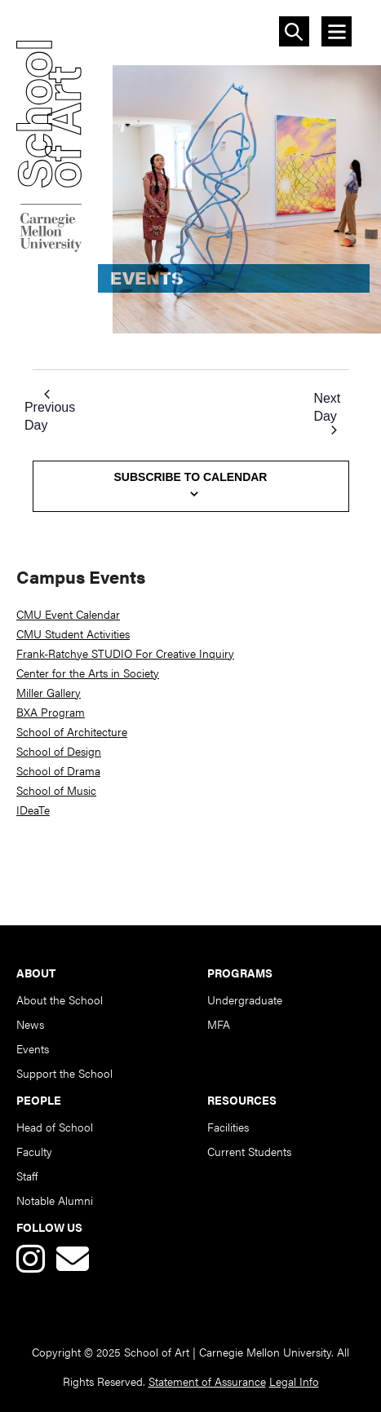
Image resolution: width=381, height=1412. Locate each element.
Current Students (249, 1151)
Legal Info (294, 1381)
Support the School (64, 1073)
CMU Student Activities (73, 633)
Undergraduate (244, 999)
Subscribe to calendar (191, 476)
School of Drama (58, 770)
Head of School (54, 1127)
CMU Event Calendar (68, 614)
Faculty (34, 1151)
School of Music (56, 790)
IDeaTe (33, 809)
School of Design (58, 751)
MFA (218, 1024)
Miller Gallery (48, 692)
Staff (27, 1175)
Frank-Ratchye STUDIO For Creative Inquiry (125, 653)
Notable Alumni (54, 1200)
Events (32, 1048)
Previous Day (50, 411)
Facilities (228, 1127)
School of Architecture (71, 731)
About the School (59, 999)
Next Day (326, 413)
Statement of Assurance (207, 1381)
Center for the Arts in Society (87, 672)
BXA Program (50, 712)
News (30, 1024)
